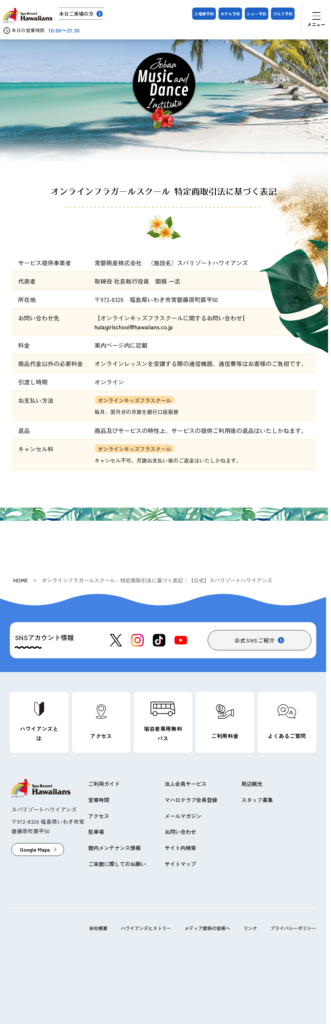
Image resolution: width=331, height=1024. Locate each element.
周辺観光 (251, 784)
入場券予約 (204, 13)
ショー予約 (256, 13)
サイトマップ (180, 864)
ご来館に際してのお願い (117, 864)
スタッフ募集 (257, 800)
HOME (20, 580)
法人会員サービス (186, 784)
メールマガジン (183, 816)
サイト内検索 (180, 848)
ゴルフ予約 (283, 13)
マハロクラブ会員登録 (191, 800)
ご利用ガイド (104, 784)
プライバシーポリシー (293, 928)
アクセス (98, 816)
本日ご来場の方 (76, 13)
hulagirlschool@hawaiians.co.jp (133, 326)
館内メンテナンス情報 (114, 848)
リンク (250, 928)
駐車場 (96, 832)
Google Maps (35, 849)
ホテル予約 (230, 13)
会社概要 (98, 928)
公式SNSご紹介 (255, 640)
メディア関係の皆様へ (207, 928)
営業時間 (98, 800)
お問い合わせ (180, 832)
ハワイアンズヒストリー (146, 928)
